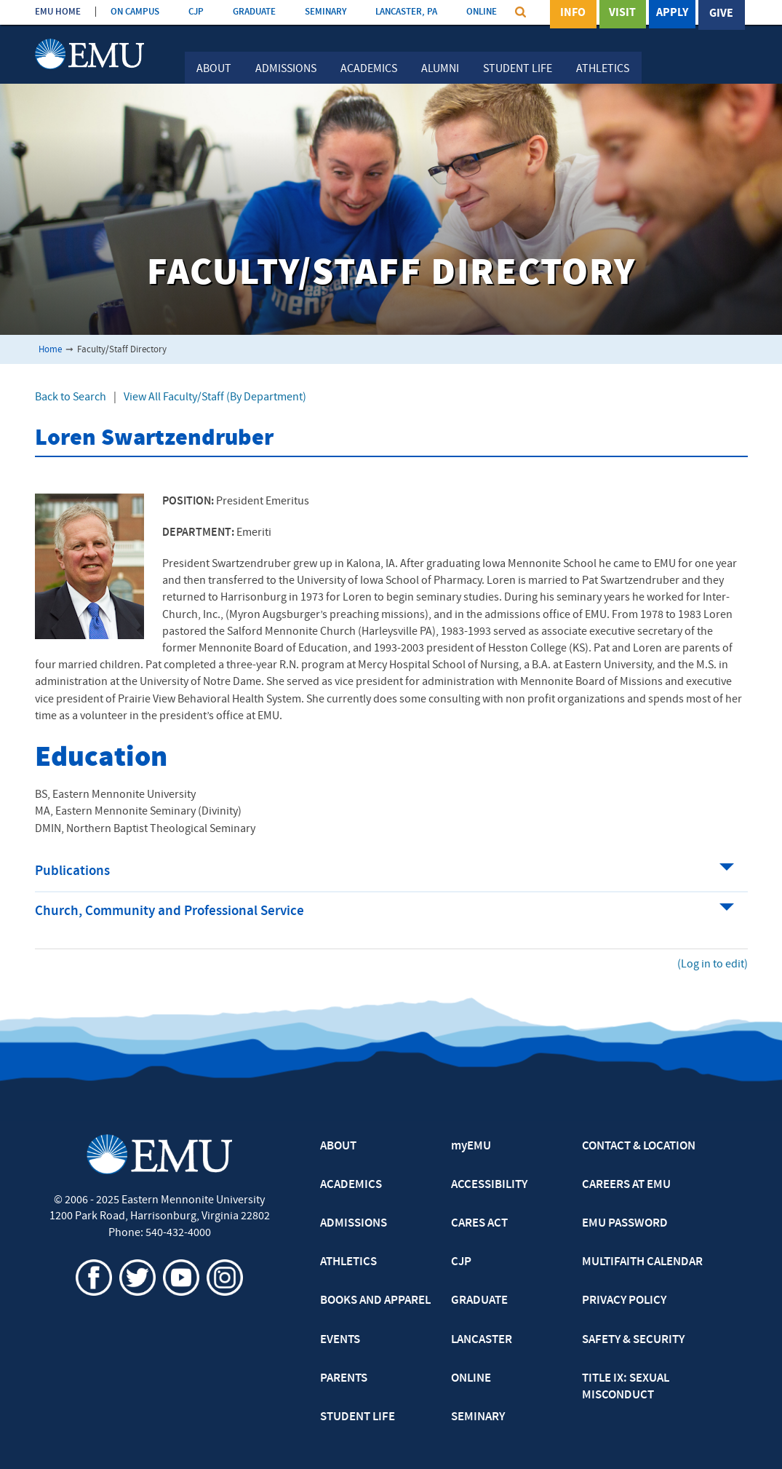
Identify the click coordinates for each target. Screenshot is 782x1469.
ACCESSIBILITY (489, 1185)
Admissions (285, 69)
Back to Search (70, 397)
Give (721, 14)
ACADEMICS (351, 1185)
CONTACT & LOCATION (638, 1146)
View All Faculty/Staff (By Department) (215, 397)
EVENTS (340, 1340)
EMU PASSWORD (625, 1223)
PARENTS (343, 1378)
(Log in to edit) (712, 964)
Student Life (517, 69)
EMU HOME (58, 12)
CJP (196, 12)
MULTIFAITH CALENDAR (642, 1262)
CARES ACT (479, 1223)
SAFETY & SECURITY (633, 1340)
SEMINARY (325, 12)
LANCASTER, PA (406, 12)
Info (573, 14)
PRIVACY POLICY (624, 1300)
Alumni (440, 69)
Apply (672, 14)
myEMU (471, 1146)
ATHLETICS (348, 1262)
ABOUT (338, 1146)
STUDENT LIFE (357, 1417)
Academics (368, 69)
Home (50, 350)
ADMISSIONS (353, 1223)
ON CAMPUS (135, 12)
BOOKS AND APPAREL (375, 1300)
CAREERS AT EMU (626, 1185)
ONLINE (481, 12)
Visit (622, 14)
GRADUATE (254, 12)
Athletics (602, 69)
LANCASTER (481, 1340)
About (213, 69)
